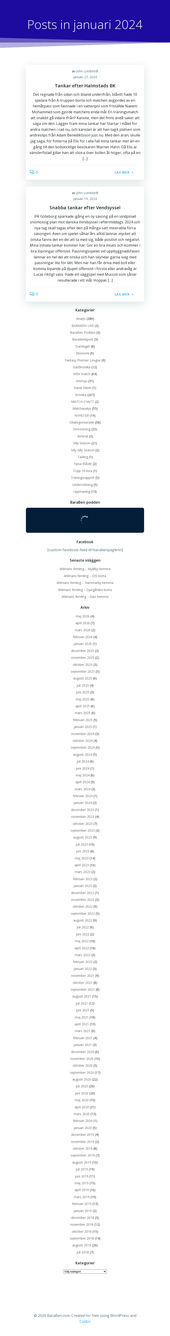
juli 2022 (83, 927)
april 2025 (82, 706)
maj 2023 (82, 858)
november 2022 (82, 899)
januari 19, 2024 (85, 199)
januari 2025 (83, 727)
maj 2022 (82, 941)
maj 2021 (82, 1017)
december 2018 (82, 1217)
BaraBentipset (82, 339)
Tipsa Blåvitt (83, 464)
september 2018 (82, 1238)
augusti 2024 (82, 754)
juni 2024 (82, 768)
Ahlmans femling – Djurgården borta (85, 590)
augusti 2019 (81, 1162)
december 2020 (82, 1052)
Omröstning (81, 429)
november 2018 (81, 1224)
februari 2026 (82, 637)
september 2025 (83, 671)
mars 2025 (82, 713)
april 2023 (82, 865)
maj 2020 (82, 1100)
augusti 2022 (82, 920)
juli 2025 (83, 685)
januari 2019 (83, 1211)
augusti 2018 (81, 1245)
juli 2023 (82, 844)
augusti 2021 (81, 996)
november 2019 (82, 1141)
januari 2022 (83, 969)
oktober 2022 (82, 906)
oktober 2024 (82, 740)
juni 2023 (82, 851)
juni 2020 (81, 1093)
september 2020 (82, 1072)
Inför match (81, 374)
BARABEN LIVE (83, 325)
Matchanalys (81, 408)
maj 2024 (83, 775)
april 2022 (82, 948)
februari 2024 (82, 796)
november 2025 (82, 657)
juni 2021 (82, 1010)
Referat (82, 436)
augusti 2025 (82, 678)
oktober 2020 (82, 1065)
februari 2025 (82, 720)
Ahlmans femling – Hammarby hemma (85, 583)
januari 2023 (83, 886)
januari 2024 (83, 803)
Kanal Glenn (82, 388)
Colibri (85, 1321)
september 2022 (83, 913)
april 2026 (82, 623)
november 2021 (82, 975)
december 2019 (82, 1134)
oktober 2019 (82, 1148)
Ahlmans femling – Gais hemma (85, 596)
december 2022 (82, 893)
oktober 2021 (82, 982)
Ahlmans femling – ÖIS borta (85, 576)
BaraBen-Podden (82, 332)
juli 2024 (83, 761)
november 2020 (81, 1058)
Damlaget (82, 346)
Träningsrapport (83, 477)
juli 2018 (83, 1252)
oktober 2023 (82, 823)
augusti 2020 (81, 1079)
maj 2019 (82, 1183)
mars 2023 (82, 872)
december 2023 (82, 810)
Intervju (81, 381)
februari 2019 (82, 1204)
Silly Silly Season (83, 450)
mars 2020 (82, 1114)
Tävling (83, 457)
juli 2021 (82, 1003)
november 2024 (82, 734)
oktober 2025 (82, 664)
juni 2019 (81, 1176)
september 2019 (83, 1155)
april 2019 (82, 1190)
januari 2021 (83, 1045)
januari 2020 (83, 1128)
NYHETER (82, 415)
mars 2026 (82, 630)
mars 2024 (82, 789)
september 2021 (83, 989)
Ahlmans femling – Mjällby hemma (85, 569)
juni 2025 (82, 692)
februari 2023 (82, 879)
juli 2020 (82, 1086)
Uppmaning (81, 491)
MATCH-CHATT (82, 401)
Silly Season (81, 443)
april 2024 (82, 782)
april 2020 (82, 1107)
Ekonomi (82, 353)
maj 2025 (83, 699)
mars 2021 (82, 1031)
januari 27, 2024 (85, 77)
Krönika (80, 395)
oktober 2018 (82, 1231)
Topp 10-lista (82, 471)
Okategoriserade (82, 422)
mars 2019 (82, 1197)
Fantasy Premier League (83, 360)
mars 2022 (82, 955)
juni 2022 (82, 934)
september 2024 (83, 747)
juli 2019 (82, 1169)
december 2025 (82, 651)
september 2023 (83, 830)
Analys (81, 318)
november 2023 (82, 816)
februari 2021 (82, 1038)
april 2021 (82, 1024)
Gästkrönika (81, 367)
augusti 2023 (82, 837)
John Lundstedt (87, 71)
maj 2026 (83, 616)
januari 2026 (83, 643)
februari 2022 (82, 962)
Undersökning (82, 484)
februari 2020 (82, 1121)
